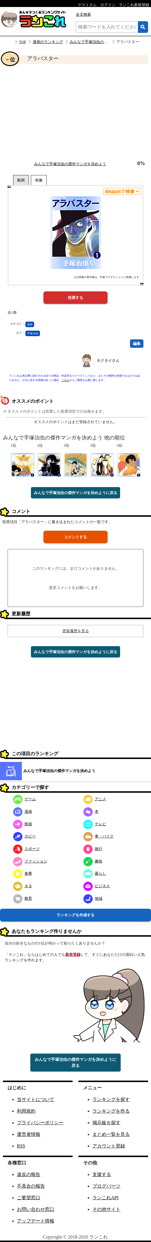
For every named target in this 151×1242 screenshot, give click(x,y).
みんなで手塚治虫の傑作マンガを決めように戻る (75, 493)
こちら (65, 380)
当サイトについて (35, 1099)
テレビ (94, 824)
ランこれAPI (105, 1197)
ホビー (24, 836)
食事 (22, 873)
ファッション (30, 861)
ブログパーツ (106, 1186)
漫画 (30, 324)
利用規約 (26, 1111)
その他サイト (106, 1209)
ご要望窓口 (28, 1197)
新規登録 (72, 954)
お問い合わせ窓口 (35, 1209)
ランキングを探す (111, 1099)
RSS (21, 1145)
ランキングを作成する (75, 915)
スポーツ (26, 849)
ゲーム (24, 799)
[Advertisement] (75, 112)
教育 (22, 898)
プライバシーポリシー (40, 1122)
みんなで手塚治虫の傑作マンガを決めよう (106, 42)
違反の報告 (28, 1174)
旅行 (92, 849)
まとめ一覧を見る (111, 1134)
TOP (22, 42)
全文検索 (83, 14)
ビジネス (96, 886)
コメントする (75, 537)
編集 (137, 343)
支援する (101, 1174)
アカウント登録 (108, 1145)
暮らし (94, 873)
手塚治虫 (32, 333)
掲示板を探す (106, 1122)
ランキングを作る (111, 1111)
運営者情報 (28, 1134)
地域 (92, 898)
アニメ (94, 799)
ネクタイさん (108, 360)
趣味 (92, 861)
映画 (22, 824)
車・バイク (98, 836)
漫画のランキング (48, 42)
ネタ (22, 886)
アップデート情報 (35, 1220)
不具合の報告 (31, 1186)
